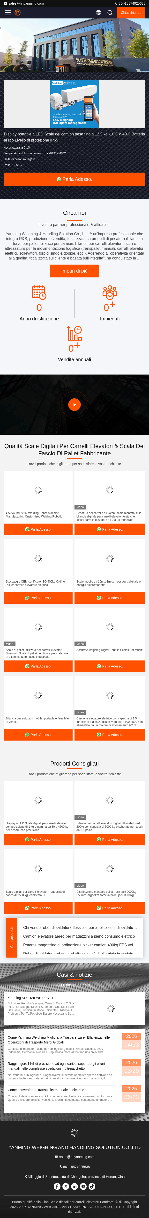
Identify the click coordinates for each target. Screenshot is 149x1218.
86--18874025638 (129, 3)
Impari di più (74, 271)
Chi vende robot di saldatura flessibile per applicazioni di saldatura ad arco (80, 929)
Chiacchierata (131, 13)
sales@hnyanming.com (24, 3)
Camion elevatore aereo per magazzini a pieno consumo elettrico (79, 937)
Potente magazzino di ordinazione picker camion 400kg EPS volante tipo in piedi (80, 946)
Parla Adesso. (74, 179)
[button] (60, 66)
